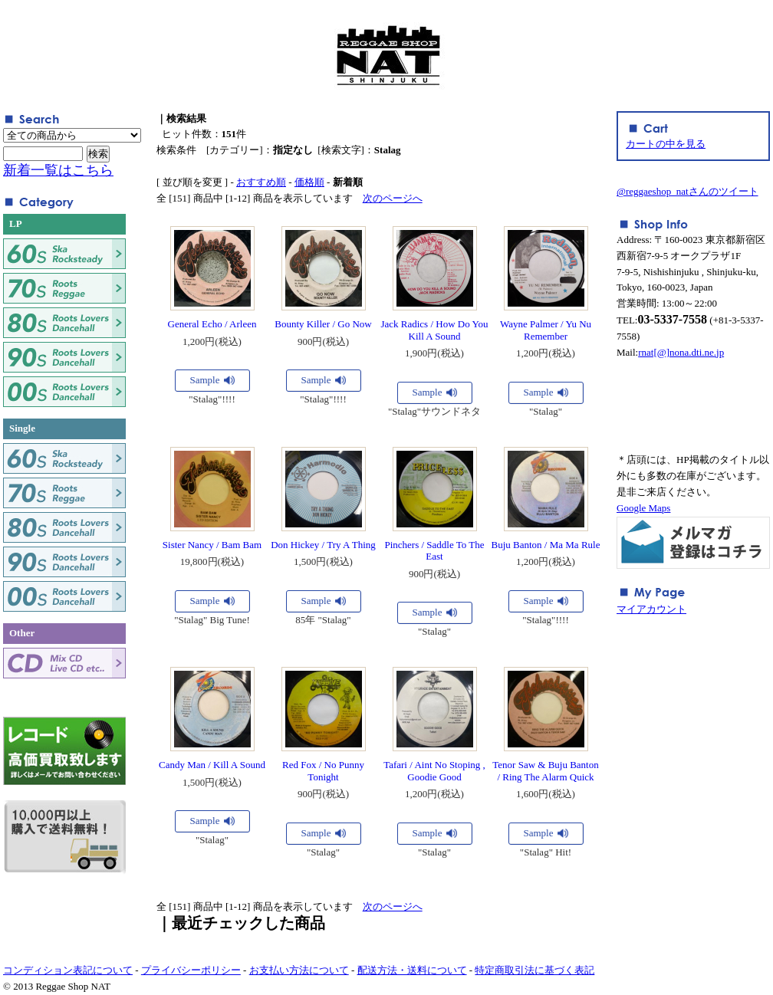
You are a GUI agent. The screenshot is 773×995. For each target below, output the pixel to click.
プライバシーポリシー (191, 970)
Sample (205, 380)
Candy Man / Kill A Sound (212, 764)
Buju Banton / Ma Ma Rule (546, 544)
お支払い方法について (299, 970)
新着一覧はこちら (58, 170)
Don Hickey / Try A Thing (323, 544)
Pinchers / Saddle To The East (434, 551)
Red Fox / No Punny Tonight (323, 771)
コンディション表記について (68, 970)
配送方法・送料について (412, 970)
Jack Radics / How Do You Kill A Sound (434, 330)
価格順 (309, 182)
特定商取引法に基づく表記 (534, 970)
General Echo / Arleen (212, 324)
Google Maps (643, 508)
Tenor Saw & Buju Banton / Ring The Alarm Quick (545, 771)
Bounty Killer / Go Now (323, 324)
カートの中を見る (666, 143)
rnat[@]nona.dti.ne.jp (681, 352)
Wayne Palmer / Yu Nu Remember (545, 330)
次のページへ (393, 198)
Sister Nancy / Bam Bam (212, 544)
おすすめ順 (261, 182)
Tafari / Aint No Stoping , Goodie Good (434, 771)
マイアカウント (651, 609)
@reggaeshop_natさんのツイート (687, 191)
